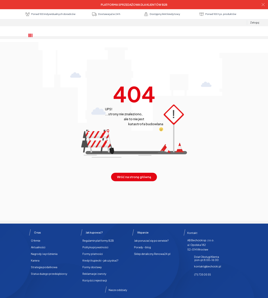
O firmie (35, 240)
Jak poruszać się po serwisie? (151, 240)
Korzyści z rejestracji (95, 280)
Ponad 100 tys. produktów (217, 14)
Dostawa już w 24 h (106, 14)
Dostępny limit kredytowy (162, 14)
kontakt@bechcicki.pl (207, 266)
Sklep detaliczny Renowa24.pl (152, 253)
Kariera (35, 260)
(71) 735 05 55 (202, 274)
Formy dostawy (92, 267)
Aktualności (38, 247)
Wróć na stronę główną (134, 177)
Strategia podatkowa (44, 267)
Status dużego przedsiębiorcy (49, 273)
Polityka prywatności (95, 247)
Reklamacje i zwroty (94, 273)
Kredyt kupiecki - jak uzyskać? (100, 260)
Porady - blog (142, 247)
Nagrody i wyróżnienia (44, 253)
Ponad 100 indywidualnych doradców (50, 14)
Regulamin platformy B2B (98, 240)
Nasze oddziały (118, 290)
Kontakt (192, 232)
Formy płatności (93, 253)
